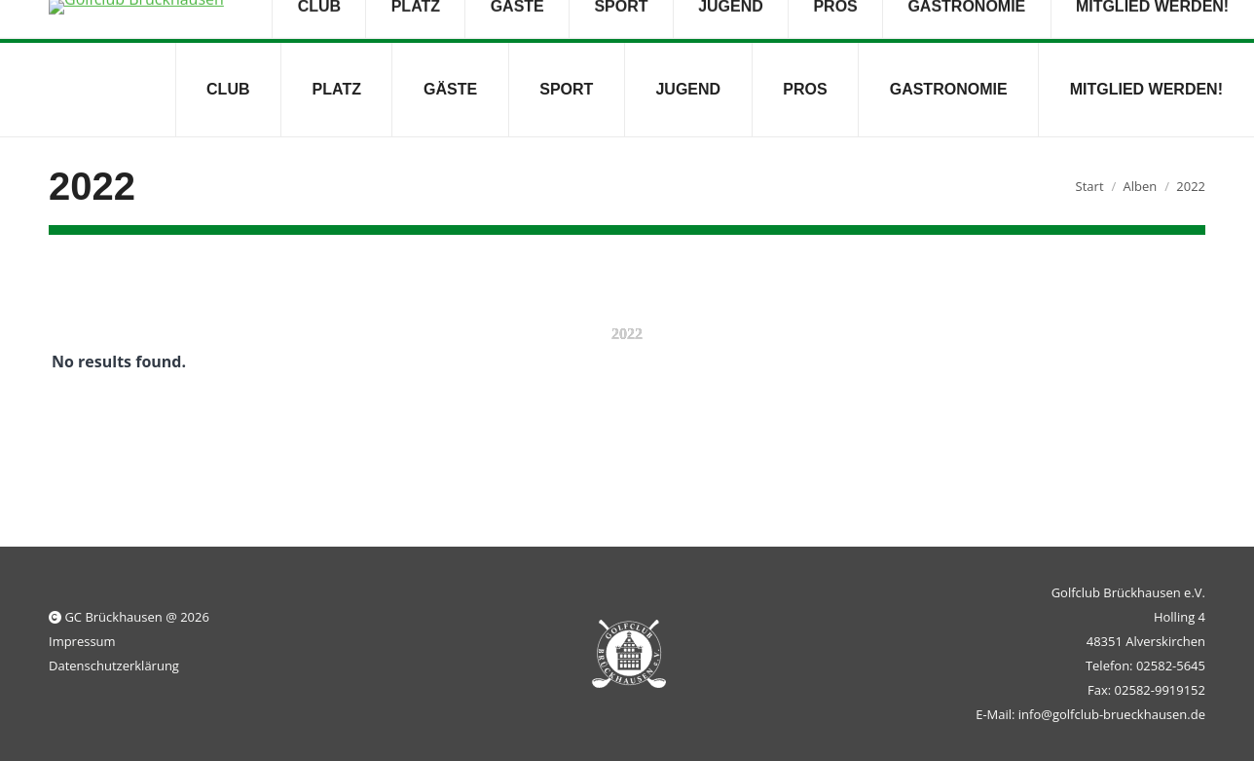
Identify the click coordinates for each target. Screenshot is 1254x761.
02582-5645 (95, 22)
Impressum (82, 641)
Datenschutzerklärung (114, 665)
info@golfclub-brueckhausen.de (274, 22)
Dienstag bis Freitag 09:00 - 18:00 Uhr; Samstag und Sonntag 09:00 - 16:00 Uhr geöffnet (686, 22)
